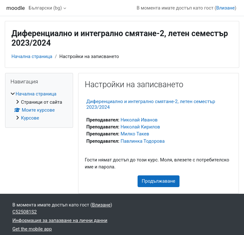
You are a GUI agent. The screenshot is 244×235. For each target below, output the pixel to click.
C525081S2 (24, 212)
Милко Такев (134, 134)
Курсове (30, 118)
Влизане (225, 8)
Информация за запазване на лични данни (59, 220)
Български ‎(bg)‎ (45, 8)
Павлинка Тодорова (142, 141)
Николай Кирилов (140, 127)
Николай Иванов (139, 120)
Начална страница (31, 56)
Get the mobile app (32, 229)
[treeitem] (39, 105)
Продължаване (158, 181)
